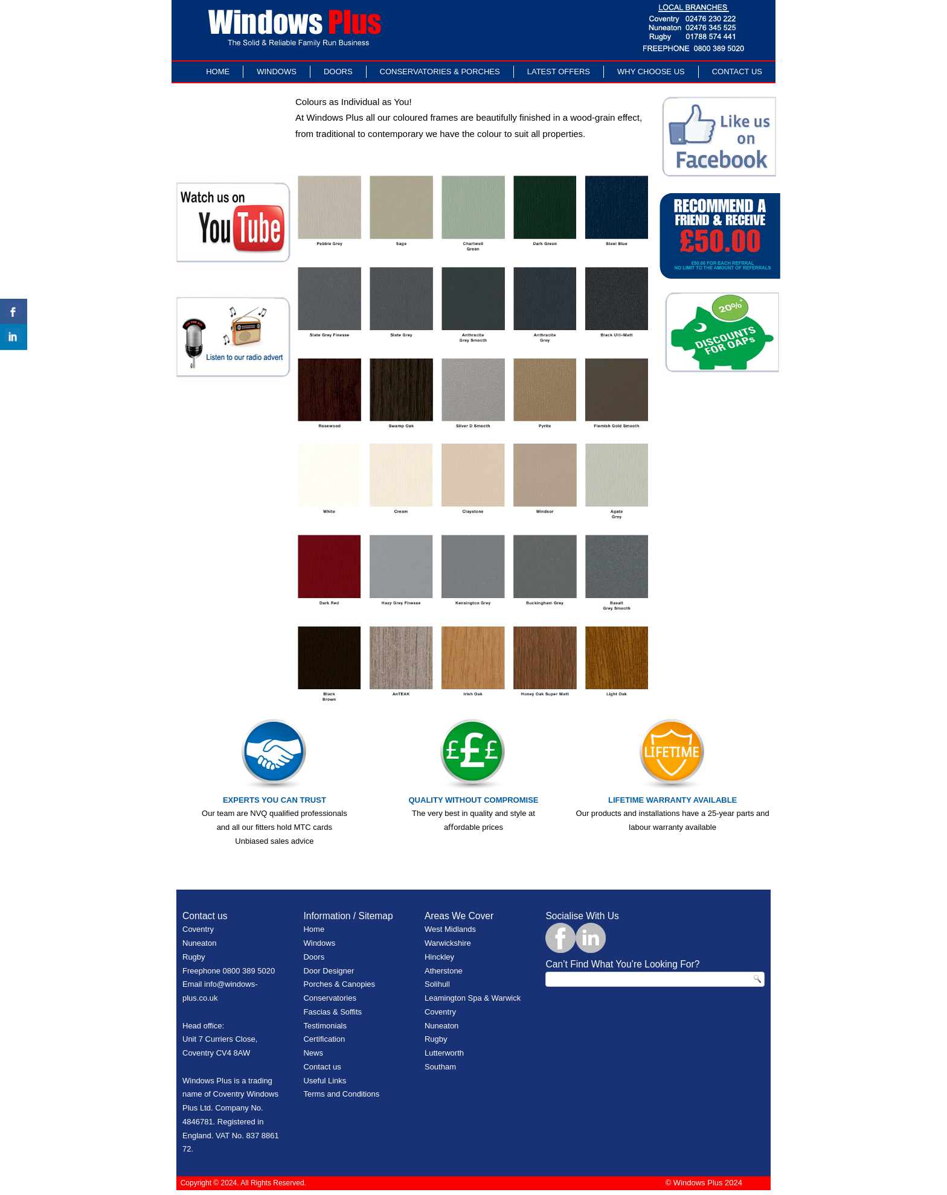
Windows (277, 71)
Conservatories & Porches (440, 71)
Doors (338, 71)
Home (218, 71)
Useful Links (324, 1080)
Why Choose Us (651, 71)
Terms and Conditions (341, 1093)
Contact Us (737, 71)
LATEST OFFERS (558, 71)
